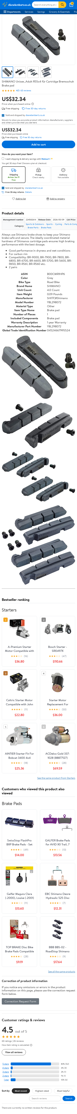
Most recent (21, 1090)
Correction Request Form (20, 1001)
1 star (6, 1079)
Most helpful (63, 1090)
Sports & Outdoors (35, 224)
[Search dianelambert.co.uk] (45, 4)
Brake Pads (46, 227)
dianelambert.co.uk (35, 115)
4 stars (5, 1067)
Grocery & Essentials (59, 11)
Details (28, 192)
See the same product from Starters (56, 778)
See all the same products (61, 971)
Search (68, 1098)
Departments (12, 11)
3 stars (5, 1071)
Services (29, 11)
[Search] (62, 4)
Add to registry (55, 198)
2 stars (5, 1075)
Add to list (19, 198)
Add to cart (38, 144)
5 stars (5, 1064)
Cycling (58, 224)
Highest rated (42, 1090)
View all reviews (13, 1052)
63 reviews (25, 90)
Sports (49, 224)
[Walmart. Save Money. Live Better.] (16, 4)
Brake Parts (33, 227)
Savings (41, 11)
